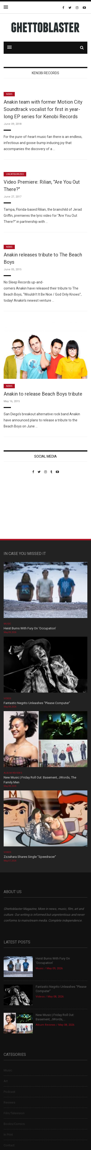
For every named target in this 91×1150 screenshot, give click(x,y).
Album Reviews (13, 773)
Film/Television (14, 1113)
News (9, 94)
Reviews (9, 1102)
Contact (9, 1145)
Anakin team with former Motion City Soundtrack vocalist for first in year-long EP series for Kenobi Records (43, 109)
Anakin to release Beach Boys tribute (43, 394)
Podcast (9, 1092)
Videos (7, 698)
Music (7, 624)
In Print (8, 1134)
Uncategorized (15, 174)
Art (6, 1081)
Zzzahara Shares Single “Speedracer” (30, 857)
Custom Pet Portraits (18, 507)
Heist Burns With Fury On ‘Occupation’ (30, 628)
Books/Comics (14, 1124)
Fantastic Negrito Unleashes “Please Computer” (37, 703)
